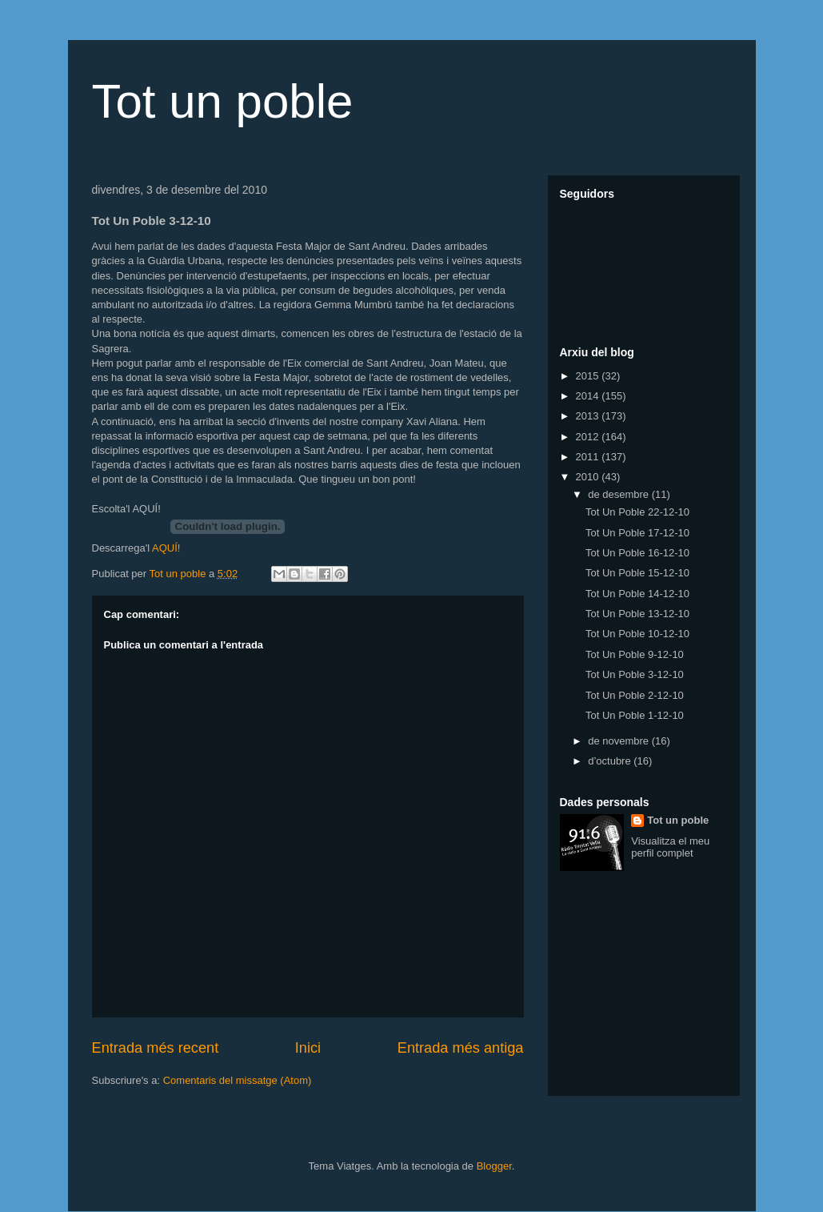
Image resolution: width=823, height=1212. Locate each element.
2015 (589, 376)
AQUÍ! (166, 548)
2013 (589, 416)
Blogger (494, 1166)
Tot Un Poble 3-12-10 (634, 674)
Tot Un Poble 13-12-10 (637, 614)
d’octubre (610, 761)
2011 (589, 457)
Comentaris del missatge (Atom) (237, 1080)
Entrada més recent (155, 1048)
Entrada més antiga (461, 1048)
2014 (589, 396)
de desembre (620, 494)
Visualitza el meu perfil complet (670, 847)
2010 (589, 477)
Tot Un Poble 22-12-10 (637, 512)
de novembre (620, 741)
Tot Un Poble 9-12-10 (634, 654)
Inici (308, 1048)
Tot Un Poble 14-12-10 (637, 594)
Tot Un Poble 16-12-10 (637, 553)
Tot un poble (223, 101)
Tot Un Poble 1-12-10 (634, 715)
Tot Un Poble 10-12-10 (637, 634)
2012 (589, 437)
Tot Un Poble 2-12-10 (634, 695)
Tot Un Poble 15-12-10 (637, 573)
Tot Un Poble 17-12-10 (637, 533)
